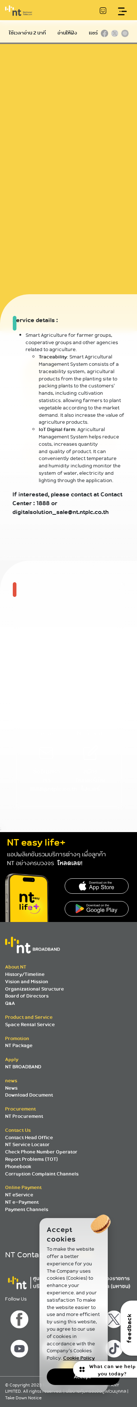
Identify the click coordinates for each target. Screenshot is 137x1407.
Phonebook (18, 1166)
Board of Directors (27, 996)
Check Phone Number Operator (41, 1152)
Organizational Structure (34, 989)
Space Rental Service (30, 1024)
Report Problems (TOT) (31, 1159)
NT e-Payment (22, 1202)
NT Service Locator (27, 1144)
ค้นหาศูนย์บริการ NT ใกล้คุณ (90, 717)
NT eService (19, 1195)
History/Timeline (25, 974)
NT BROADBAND (23, 1067)
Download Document (29, 1095)
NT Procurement (24, 1116)
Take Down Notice (23, 1398)
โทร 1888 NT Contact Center (46, 717)
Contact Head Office (29, 1137)
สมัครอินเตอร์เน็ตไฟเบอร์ (90, 772)
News (11, 1088)
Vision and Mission (26, 981)
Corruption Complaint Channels (42, 1174)
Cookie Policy (79, 1358)
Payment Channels (26, 1209)
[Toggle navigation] (122, 11)
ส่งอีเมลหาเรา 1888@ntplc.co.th (53, 772)
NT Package (19, 1045)
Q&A (10, 1003)
